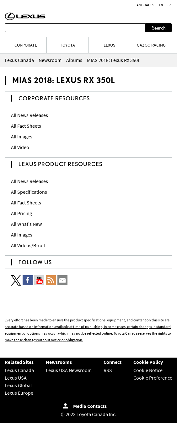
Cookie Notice (148, 370)
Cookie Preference (152, 378)
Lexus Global (18, 385)
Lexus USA (16, 378)
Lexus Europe (19, 393)
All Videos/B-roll (28, 245)
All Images (21, 136)
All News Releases (29, 115)
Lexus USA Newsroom (69, 370)
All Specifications (29, 192)
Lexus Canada (19, 370)
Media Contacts (90, 406)
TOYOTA (67, 45)
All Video (20, 147)
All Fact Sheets (26, 126)
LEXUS (109, 45)
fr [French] (169, 5)
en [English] (161, 5)
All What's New (26, 224)
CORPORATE (25, 45)
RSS (108, 370)
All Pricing (21, 213)
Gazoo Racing (151, 45)
